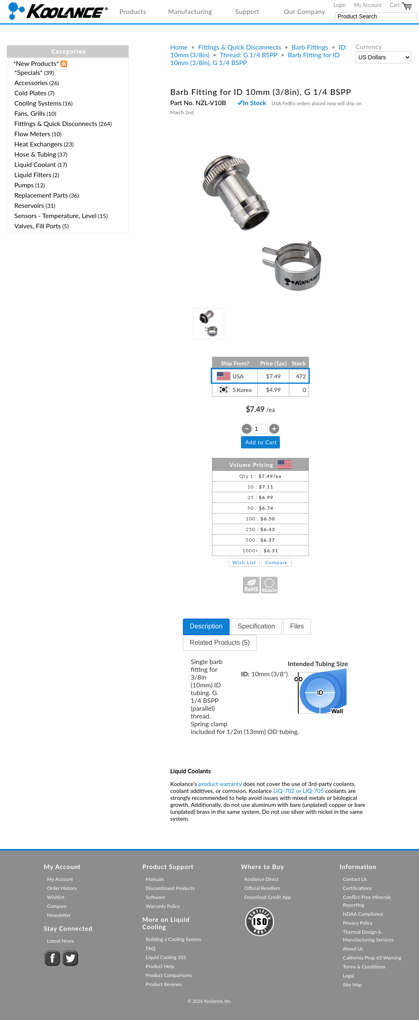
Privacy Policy (357, 923)
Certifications (357, 888)
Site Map (352, 985)
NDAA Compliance (363, 914)
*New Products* (36, 63)
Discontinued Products (170, 888)
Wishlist (55, 897)
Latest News (60, 941)
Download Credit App (267, 897)
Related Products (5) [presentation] (220, 642)
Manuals (155, 879)
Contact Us (355, 879)
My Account (367, 5)
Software (155, 897)
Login (339, 5)
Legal (348, 976)
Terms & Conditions (364, 967)
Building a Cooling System (173, 939)
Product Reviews (164, 984)
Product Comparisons (169, 975)
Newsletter (59, 915)
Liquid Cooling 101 (166, 957)
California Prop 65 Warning (372, 958)
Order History (62, 888)
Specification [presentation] (256, 626)
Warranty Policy (163, 906)
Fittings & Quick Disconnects (239, 47)
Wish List (244, 562)
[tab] (206, 627)
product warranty (220, 783)
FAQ (150, 948)
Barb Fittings (310, 47)
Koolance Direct (261, 879)
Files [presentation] (297, 626)
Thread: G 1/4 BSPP (248, 55)
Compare (276, 562)
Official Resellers (262, 888)
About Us (353, 949)
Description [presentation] (206, 626)
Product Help (160, 966)
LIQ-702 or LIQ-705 (298, 790)
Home (179, 47)
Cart (401, 6)
